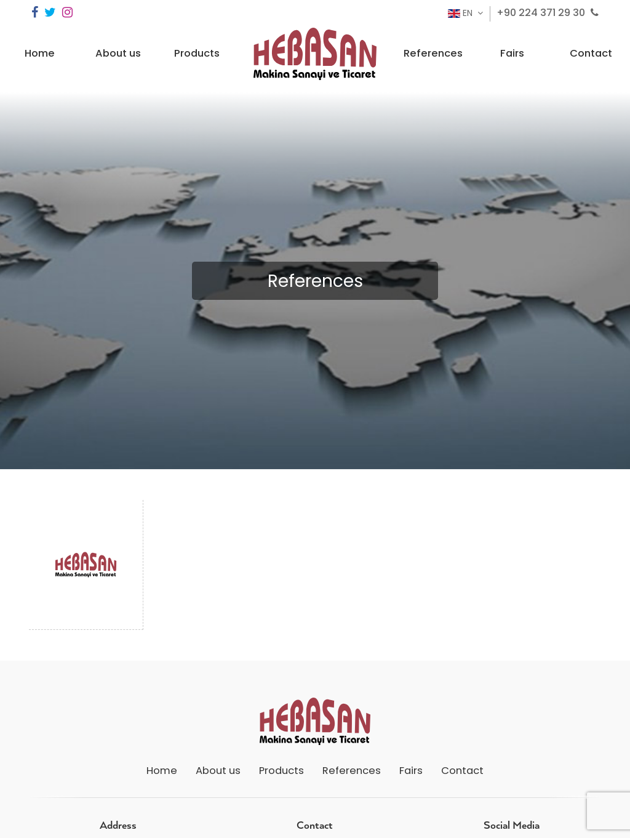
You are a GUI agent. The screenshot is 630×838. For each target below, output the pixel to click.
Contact (591, 53)
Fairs (512, 53)
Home (40, 53)
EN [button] (461, 13)
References (433, 53)
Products (197, 53)
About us (118, 53)
